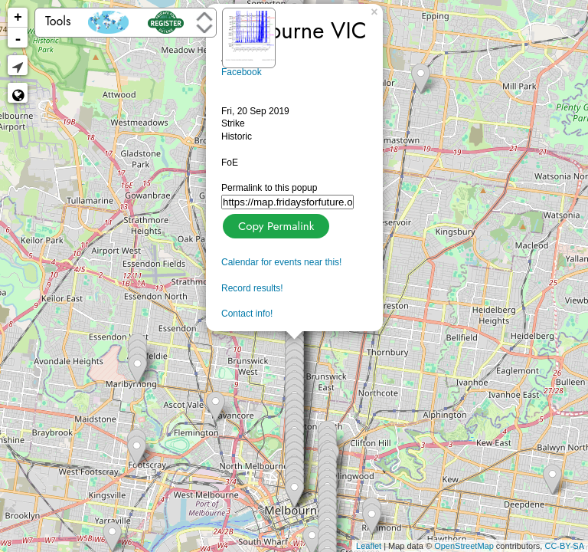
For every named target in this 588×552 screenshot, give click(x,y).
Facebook (241, 72)
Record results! (252, 288)
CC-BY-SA (564, 545)
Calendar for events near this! (281, 262)
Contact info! (247, 313)
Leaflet (368, 545)
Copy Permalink (274, 224)
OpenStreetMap (464, 545)
